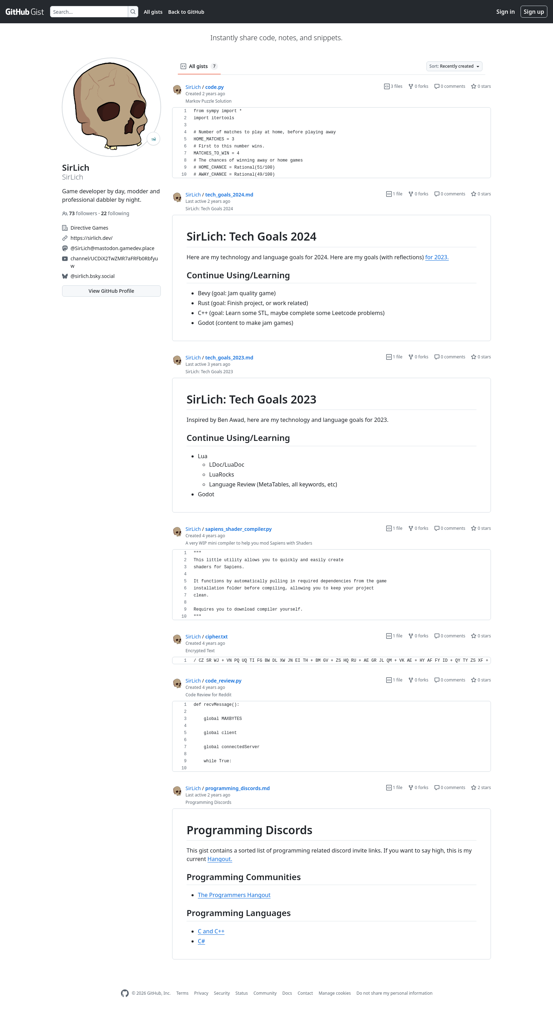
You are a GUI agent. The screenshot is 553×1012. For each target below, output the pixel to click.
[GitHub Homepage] (125, 993)
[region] (331, 143)
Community (265, 993)
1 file (394, 194)
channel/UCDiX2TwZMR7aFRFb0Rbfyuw (114, 262)
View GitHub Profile (111, 290)
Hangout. (219, 859)
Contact (305, 993)
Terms (182, 993)
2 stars (481, 787)
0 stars (481, 86)
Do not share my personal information (395, 993)
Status (242, 993)
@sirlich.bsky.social (93, 276)
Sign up (534, 12)
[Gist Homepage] (25, 11)
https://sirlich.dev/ (92, 238)
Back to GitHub (186, 11)
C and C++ (211, 931)
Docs (287, 993)
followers (80, 213)
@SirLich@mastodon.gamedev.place (112, 248)
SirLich (193, 87)
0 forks (418, 86)
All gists (153, 11)
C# (201, 941)
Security (222, 993)
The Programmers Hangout (234, 895)
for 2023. (437, 257)
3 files (393, 86)
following (115, 213)
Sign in (506, 12)
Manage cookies (334, 993)
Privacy (201, 993)
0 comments (450, 86)
